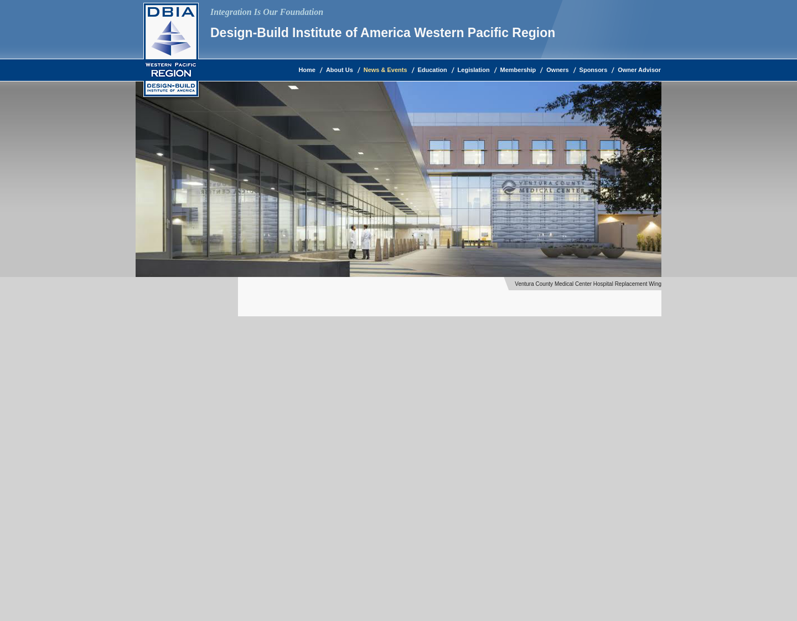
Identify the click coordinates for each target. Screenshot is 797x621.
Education (432, 69)
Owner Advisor (639, 69)
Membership (518, 69)
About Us (339, 69)
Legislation (474, 69)
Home (306, 69)
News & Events (385, 69)
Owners (557, 69)
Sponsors (593, 69)
